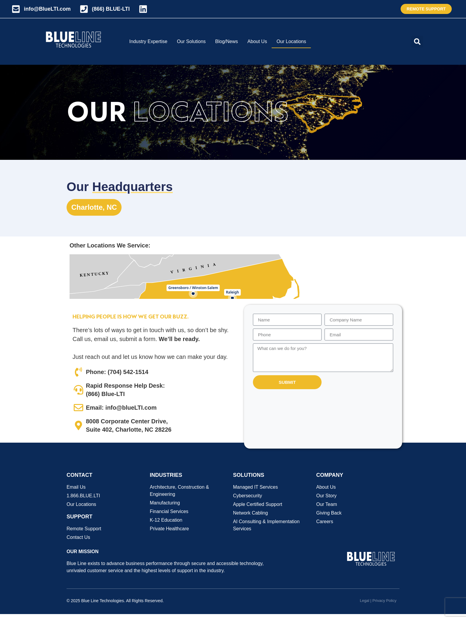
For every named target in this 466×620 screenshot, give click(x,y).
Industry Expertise (148, 41)
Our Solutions (191, 41)
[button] (417, 42)
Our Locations (291, 41)
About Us (257, 41)
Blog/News (226, 41)
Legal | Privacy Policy (378, 600)
